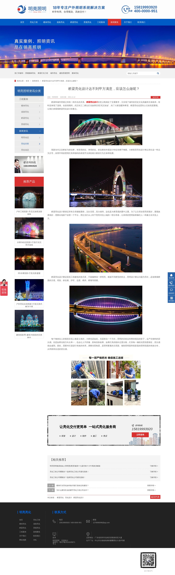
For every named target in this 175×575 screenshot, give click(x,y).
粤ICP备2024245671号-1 (64, 543)
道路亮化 (62, 22)
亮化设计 (68, 498)
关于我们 (132, 22)
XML (35, 540)
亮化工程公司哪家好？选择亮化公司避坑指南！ (68, 477)
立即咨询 (140, 435)
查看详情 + (151, 485)
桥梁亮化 (76, 22)
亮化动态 (25, 150)
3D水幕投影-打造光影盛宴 (29, 273)
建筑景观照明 (64, 73)
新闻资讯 (35, 81)
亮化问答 (25, 144)
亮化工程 (34, 22)
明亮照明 (56, 540)
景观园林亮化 (30, 73)
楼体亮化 (48, 22)
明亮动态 (25, 137)
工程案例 (104, 22)
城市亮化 (53, 73)
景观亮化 (90, 22)
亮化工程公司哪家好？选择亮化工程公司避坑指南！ (69, 472)
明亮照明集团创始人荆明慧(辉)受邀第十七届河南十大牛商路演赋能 (75, 466)
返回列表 (155, 97)
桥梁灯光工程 (43, 73)
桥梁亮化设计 (92, 102)
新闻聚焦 (118, 22)
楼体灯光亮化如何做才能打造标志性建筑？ (72, 485)
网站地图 (22, 540)
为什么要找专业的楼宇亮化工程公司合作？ (72, 490)
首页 (22, 22)
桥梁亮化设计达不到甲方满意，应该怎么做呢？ (60, 81)
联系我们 (146, 22)
